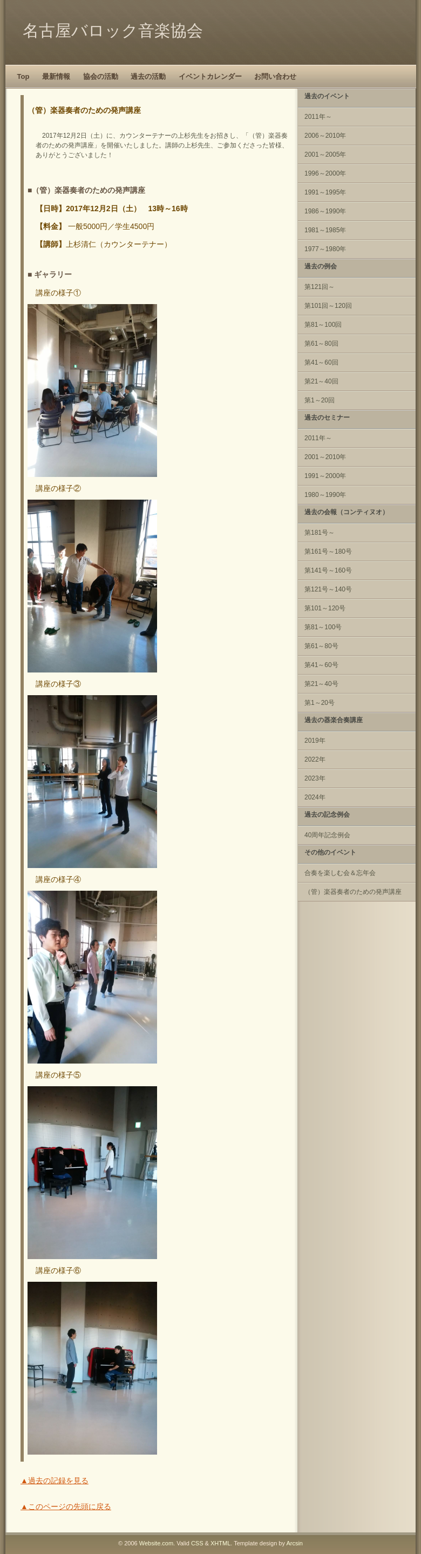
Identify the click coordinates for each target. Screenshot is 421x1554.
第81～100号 (323, 627)
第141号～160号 (328, 570)
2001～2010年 (325, 457)
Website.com (156, 1543)
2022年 (314, 759)
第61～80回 (321, 343)
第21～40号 (321, 684)
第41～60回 (321, 362)
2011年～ (318, 116)
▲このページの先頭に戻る (66, 1506)
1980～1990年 (325, 495)
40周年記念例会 (327, 835)
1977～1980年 (325, 249)
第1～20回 (319, 400)
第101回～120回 (328, 306)
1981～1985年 (325, 230)
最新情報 (56, 76)
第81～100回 (323, 324)
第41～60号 (321, 665)
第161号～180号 (328, 551)
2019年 (314, 740)
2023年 (314, 778)
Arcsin (294, 1543)
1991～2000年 (325, 476)
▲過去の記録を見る (55, 1480)
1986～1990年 (325, 211)
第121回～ (319, 287)
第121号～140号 (328, 589)
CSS (197, 1543)
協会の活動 (100, 76)
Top (23, 76)
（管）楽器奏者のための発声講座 (353, 892)
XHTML (220, 1543)
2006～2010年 (325, 135)
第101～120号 (324, 608)
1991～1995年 (325, 192)
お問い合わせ (275, 76)
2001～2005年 (325, 154)
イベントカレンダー (210, 76)
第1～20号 (319, 703)
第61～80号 (321, 646)
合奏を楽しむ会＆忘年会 (340, 873)
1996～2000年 (325, 173)
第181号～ (319, 532)
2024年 (314, 797)
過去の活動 (148, 76)
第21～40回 (321, 381)
